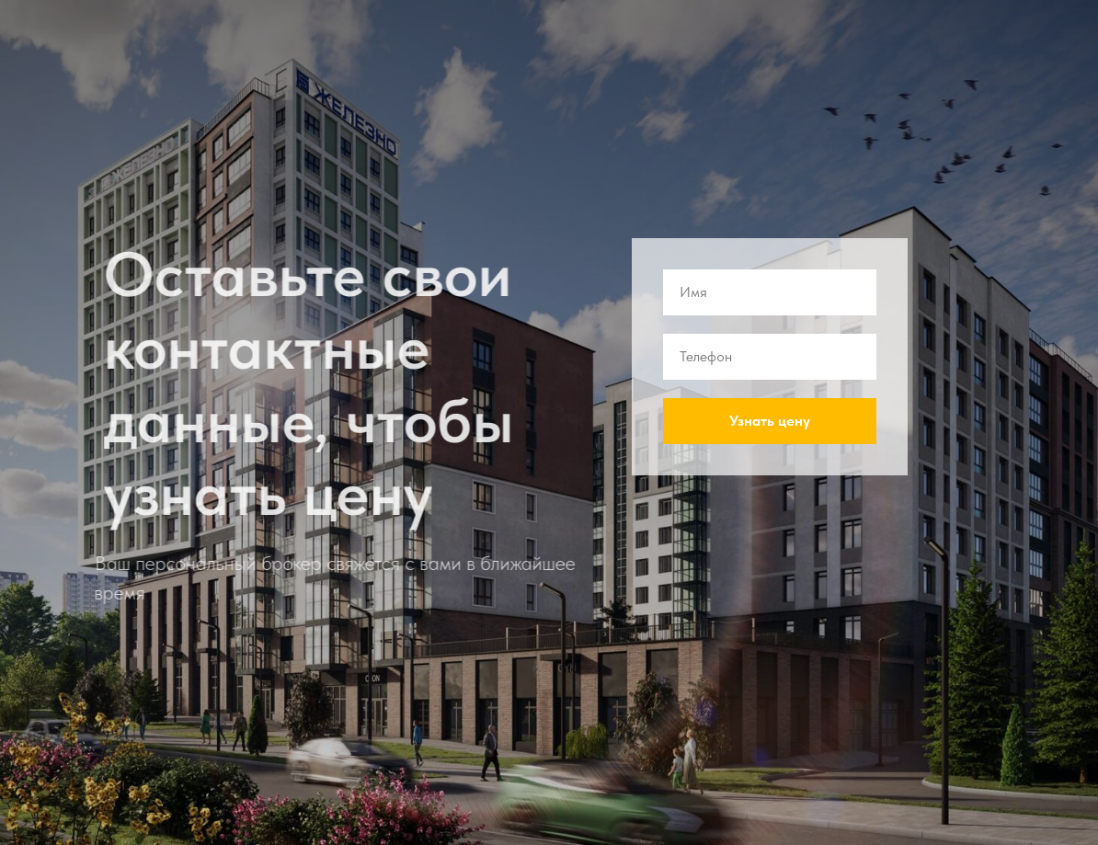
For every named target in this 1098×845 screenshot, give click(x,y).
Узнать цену (769, 420)
